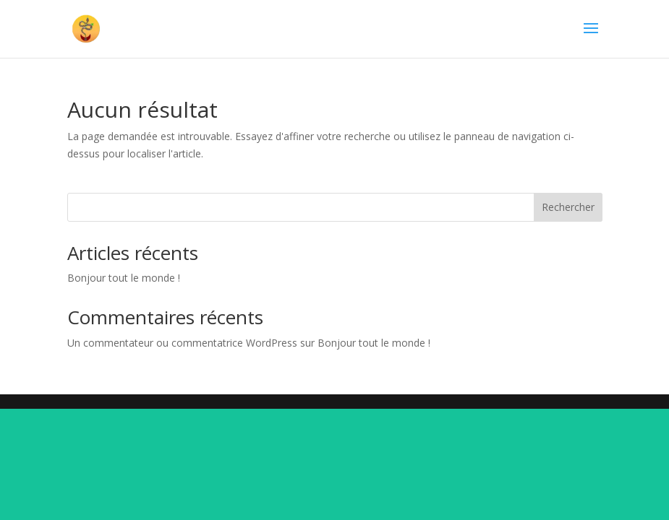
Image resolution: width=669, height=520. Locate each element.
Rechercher (568, 207)
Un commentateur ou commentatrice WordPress (182, 343)
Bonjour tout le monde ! (123, 278)
